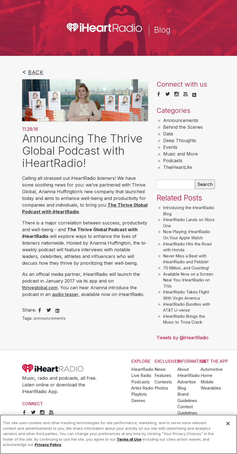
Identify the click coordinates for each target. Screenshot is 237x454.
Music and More (180, 154)
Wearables (211, 388)
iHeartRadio (53, 368)
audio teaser (65, 294)
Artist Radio (142, 388)
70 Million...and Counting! (186, 268)
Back (36, 72)
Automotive (212, 369)
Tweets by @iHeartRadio (182, 337)
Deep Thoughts (179, 140)
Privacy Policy (48, 444)
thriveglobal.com (40, 287)
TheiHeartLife (177, 167)
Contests (163, 381)
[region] (118, 434)
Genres (138, 400)
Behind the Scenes (183, 127)
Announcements (180, 120)
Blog (181, 388)
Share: (29, 310)
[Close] (228, 423)
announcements (50, 318)
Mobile (207, 381)
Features (162, 375)
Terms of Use (129, 439)
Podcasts (172, 160)
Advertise (186, 381)
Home (206, 375)
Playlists (139, 394)
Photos (161, 388)
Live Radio (141, 375)
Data (168, 134)
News (160, 369)
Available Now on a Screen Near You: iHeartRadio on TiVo (188, 280)
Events (170, 147)
